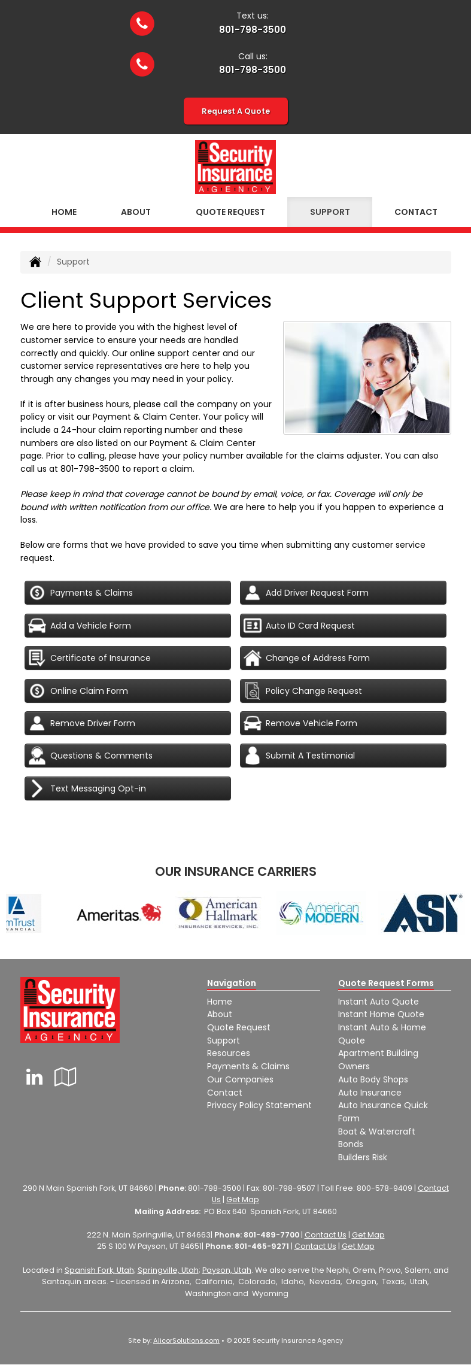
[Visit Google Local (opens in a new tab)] (65, 1076)
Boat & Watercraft (376, 1132)
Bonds (350, 1144)
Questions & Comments (90, 756)
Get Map (242, 1199)
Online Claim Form (78, 691)
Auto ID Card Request (299, 626)
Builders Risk (362, 1157)
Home (64, 212)
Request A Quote (236, 111)
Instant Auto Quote (378, 1002)
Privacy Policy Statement (259, 1105)
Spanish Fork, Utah (99, 1270)
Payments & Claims (80, 593)
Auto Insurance (370, 1093)
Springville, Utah (168, 1270)
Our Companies (240, 1079)
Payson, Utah (226, 1270)
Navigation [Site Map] (231, 983)
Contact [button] (415, 212)
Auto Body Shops (373, 1079)
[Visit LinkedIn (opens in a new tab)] (34, 1076)
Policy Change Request (303, 691)
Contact (224, 1093)
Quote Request (239, 1027)
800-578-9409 (384, 1188)
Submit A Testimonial (299, 756)
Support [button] (330, 212)
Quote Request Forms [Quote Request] (386, 983)
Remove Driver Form (81, 723)
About (136, 212)
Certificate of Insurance (89, 658)
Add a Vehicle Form (79, 626)
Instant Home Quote (381, 1014)
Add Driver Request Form (306, 593)
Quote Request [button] (230, 212)
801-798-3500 (252, 29)
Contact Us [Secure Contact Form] (326, 1235)
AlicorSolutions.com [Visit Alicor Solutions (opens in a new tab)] (186, 1340)
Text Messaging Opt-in (87, 788)
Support (223, 1040)
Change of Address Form (307, 658)
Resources (228, 1053)
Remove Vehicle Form (300, 723)
